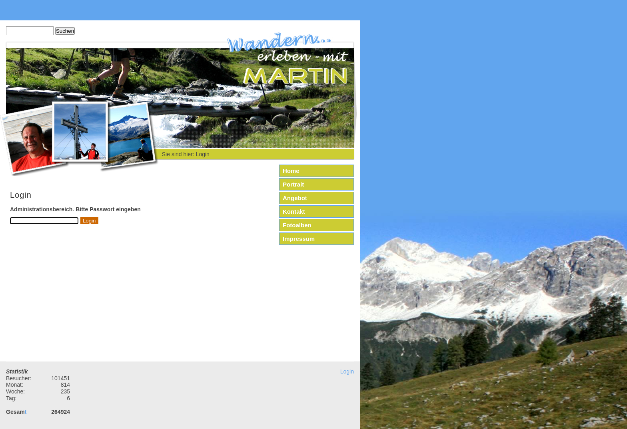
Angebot (295, 198)
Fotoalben (297, 225)
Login (347, 371)
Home (291, 170)
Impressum (299, 238)
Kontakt (294, 211)
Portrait (293, 184)
